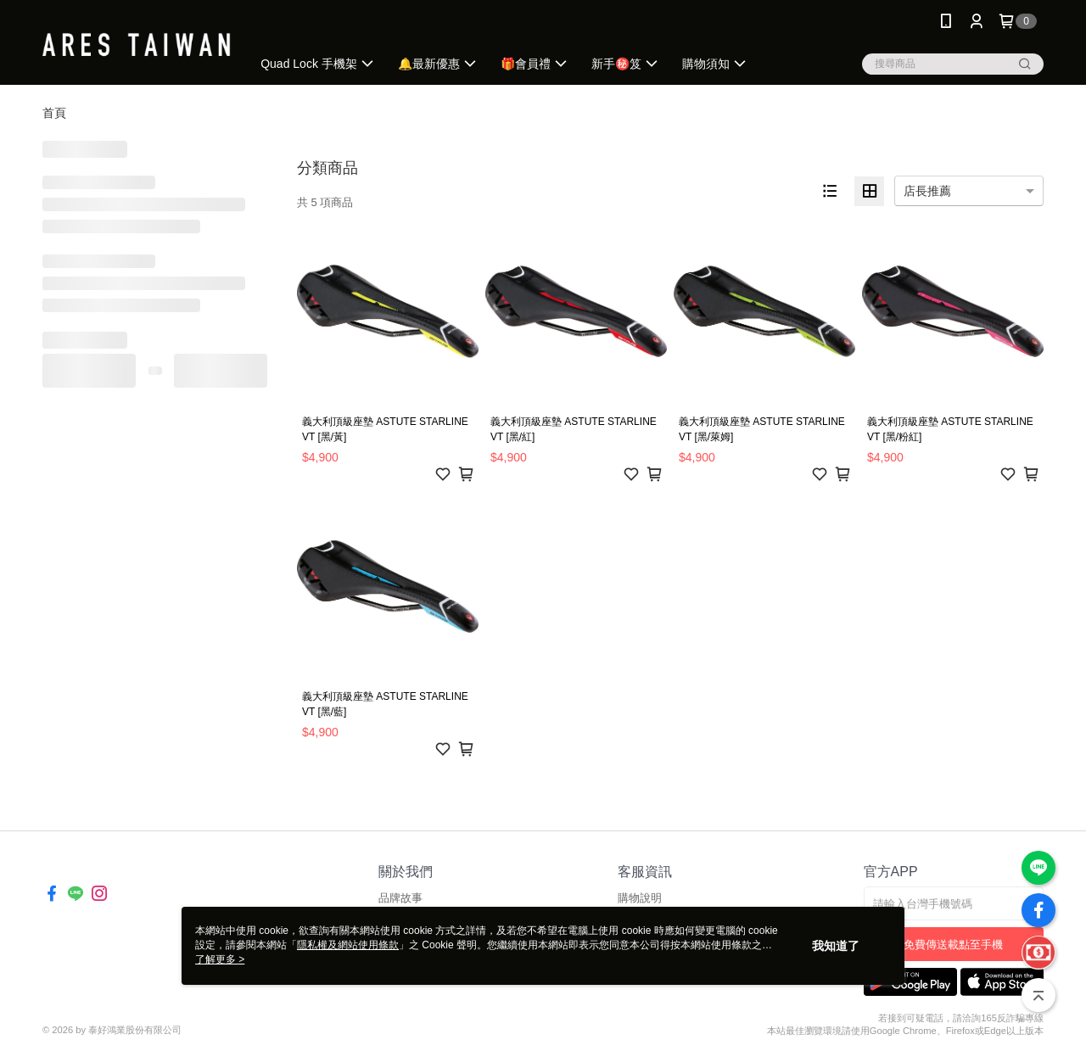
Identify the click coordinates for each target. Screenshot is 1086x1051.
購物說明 (640, 898)
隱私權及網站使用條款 (348, 945)
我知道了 (835, 946)
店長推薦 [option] (927, 191)
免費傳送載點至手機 (953, 944)
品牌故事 (400, 898)
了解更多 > (219, 959)
